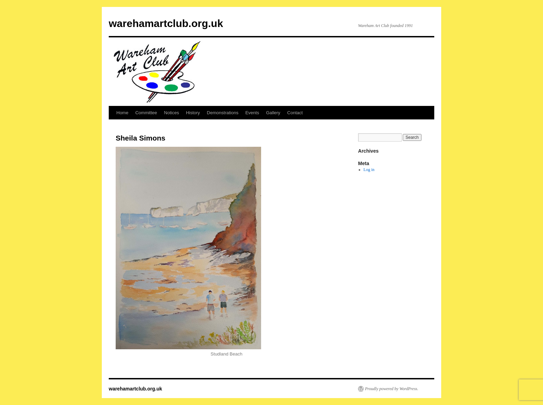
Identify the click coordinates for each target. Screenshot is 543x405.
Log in (369, 169)
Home (122, 112)
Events (252, 112)
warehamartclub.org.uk (166, 23)
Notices (171, 112)
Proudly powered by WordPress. (391, 388)
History (193, 112)
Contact (295, 112)
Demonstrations (222, 112)
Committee (146, 112)
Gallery (273, 112)
